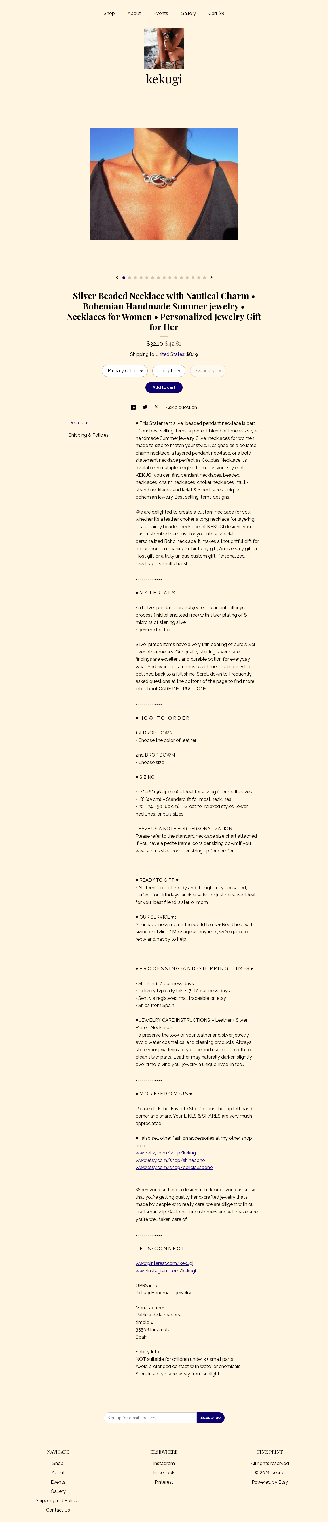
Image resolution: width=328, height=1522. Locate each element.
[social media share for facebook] (134, 407)
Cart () (216, 13)
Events (160, 13)
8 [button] (164, 277)
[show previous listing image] (116, 278)
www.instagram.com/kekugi (166, 1271)
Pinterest (164, 1482)
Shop (109, 13)
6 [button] (152, 277)
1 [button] (123, 277)
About (134, 13)
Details (78, 422)
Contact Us (58, 1510)
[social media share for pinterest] (157, 407)
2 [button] (129, 277)
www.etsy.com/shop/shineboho (170, 1160)
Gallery (188, 13)
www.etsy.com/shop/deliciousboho (174, 1167)
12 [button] (187, 277)
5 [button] (146, 277)
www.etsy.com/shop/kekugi (166, 1153)
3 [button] (135, 277)
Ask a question (181, 407)
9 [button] (169, 277)
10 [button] (175, 277)
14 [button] (198, 277)
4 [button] (141, 277)
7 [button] (158, 277)
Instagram (164, 1463)
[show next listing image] (211, 278)
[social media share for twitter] (146, 407)
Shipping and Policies (58, 1500)
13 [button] (193, 277)
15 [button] (204, 277)
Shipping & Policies (89, 435)
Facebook (164, 1472)
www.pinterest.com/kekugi (164, 1263)
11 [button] (181, 277)
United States (170, 354)
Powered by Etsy (270, 1482)
